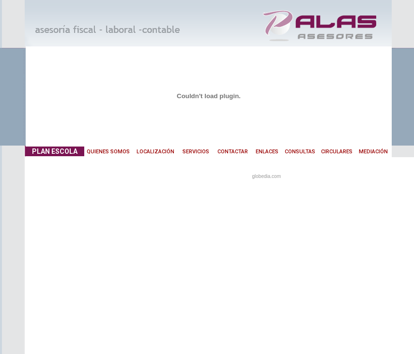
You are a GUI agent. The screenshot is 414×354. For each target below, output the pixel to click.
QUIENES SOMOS (108, 151)
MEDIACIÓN (373, 151)
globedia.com (266, 176)
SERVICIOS (196, 151)
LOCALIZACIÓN (155, 151)
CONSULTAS (300, 151)
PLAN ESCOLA (54, 151)
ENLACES (267, 151)
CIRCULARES (337, 151)
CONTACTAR (232, 151)
